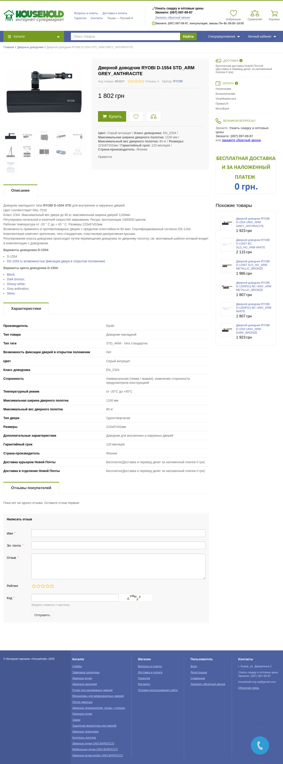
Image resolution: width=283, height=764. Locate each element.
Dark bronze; (16, 279)
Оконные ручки (82, 713)
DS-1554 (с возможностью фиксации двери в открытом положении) (56, 261)
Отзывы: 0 (152, 81)
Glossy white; (16, 284)
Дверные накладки (84, 684)
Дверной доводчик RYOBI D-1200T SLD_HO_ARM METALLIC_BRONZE (253, 265)
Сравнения (198, 678)
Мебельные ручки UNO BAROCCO (95, 749)
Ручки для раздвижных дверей (92, 690)
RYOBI (178, 81)
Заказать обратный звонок (172, 17)
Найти (188, 36)
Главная (8, 47)
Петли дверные (82, 702)
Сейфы (77, 666)
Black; (11, 274)
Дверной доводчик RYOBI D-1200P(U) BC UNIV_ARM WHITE (253, 308)
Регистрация (199, 672)
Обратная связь (248, 688)
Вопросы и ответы (86, 13)
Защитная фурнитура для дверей (94, 725)
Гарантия (80, 18)
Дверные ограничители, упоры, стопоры (98, 708)
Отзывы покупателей (31, 488)
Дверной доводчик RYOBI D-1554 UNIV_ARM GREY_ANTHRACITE (253, 222)
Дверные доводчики (30, 47)
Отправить (42, 615)
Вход (194, 666)
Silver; (11, 293)
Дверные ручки (82, 678)
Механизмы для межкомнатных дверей (98, 696)
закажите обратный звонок (241, 140)
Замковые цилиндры (86, 672)
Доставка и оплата (115, 13)
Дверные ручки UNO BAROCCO (93, 743)
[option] (246, 172)
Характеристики (26, 308)
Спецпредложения (224, 36)
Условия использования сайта (158, 690)
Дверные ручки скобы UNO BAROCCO (97, 755)
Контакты (97, 18)
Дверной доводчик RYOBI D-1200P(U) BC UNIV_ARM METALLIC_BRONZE (253, 286)
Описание (20, 190)
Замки (76, 719)
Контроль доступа (84, 737)
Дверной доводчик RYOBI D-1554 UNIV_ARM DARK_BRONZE (253, 329)
